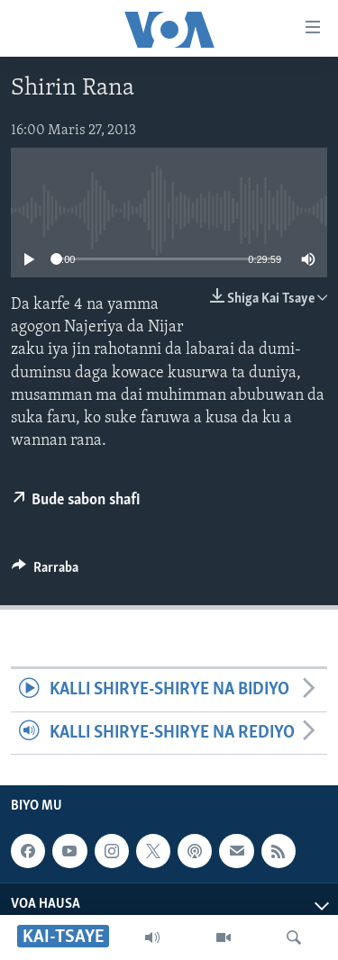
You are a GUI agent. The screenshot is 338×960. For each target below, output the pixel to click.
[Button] (45, 572)
